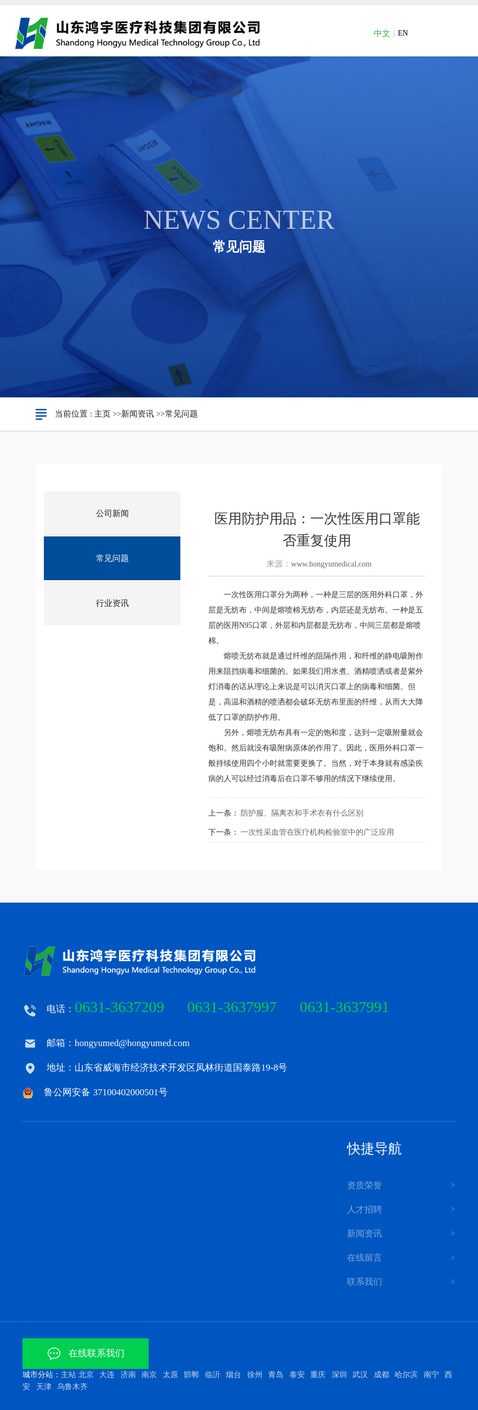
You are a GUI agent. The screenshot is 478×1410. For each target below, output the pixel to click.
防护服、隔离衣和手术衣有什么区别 (302, 813)
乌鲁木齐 (72, 1387)
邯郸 (191, 1375)
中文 (382, 33)
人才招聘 (364, 1209)
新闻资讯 (137, 413)
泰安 (297, 1375)
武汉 (360, 1375)
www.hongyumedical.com (331, 564)
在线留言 (364, 1257)
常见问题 (181, 413)
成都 (381, 1375)
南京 (149, 1375)
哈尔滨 (406, 1375)
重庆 (318, 1375)
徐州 (255, 1375)
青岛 (275, 1375)
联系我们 (364, 1281)
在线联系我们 (85, 1353)
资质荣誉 (364, 1185)
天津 (44, 1387)
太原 (170, 1375)
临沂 (212, 1375)
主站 (68, 1375)
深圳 (339, 1375)
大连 (107, 1375)
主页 (102, 413)
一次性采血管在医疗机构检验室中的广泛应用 (317, 832)
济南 (128, 1375)
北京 (86, 1375)
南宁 (431, 1375)
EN (403, 33)
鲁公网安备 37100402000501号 (105, 1092)
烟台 (233, 1375)
